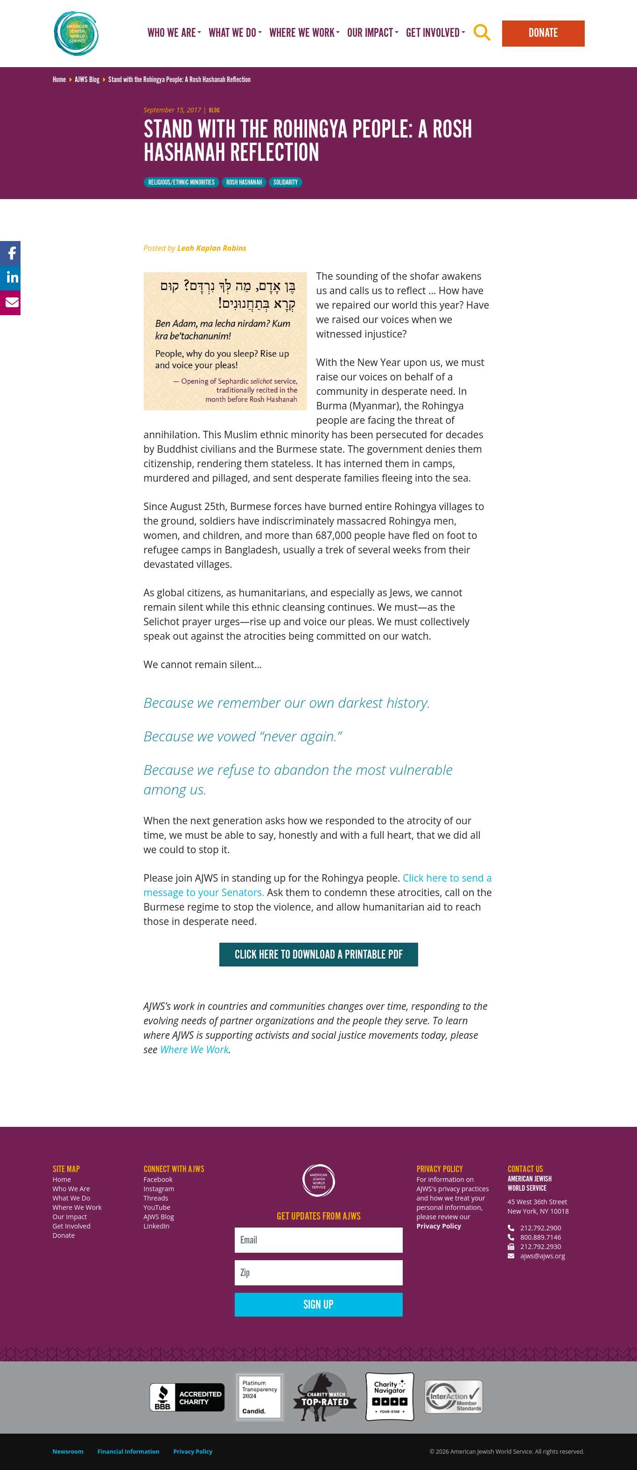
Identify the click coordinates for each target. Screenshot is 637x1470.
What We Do (72, 1198)
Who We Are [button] (171, 33)
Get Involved (72, 1226)
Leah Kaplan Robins (211, 248)
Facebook (158, 1179)
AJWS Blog (159, 1216)
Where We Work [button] (302, 33)
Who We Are (71, 1188)
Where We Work (194, 1049)
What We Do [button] (232, 33)
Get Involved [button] (433, 33)
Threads (156, 1198)
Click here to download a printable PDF (319, 955)
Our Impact (70, 1216)
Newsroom (68, 1452)
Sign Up (318, 1305)
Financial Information (128, 1452)
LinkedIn (157, 1226)
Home (62, 1179)
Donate (543, 33)
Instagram (159, 1188)
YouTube (157, 1207)
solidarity (285, 182)
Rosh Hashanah (244, 182)
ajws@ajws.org (542, 1255)
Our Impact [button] (370, 33)
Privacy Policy (439, 1226)
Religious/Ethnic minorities (181, 182)
